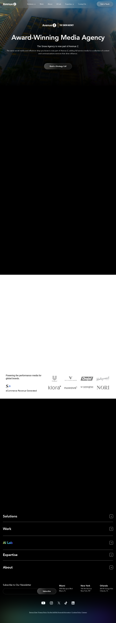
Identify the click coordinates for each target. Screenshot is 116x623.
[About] (58, 552)
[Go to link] (9, 4)
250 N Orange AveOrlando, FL (106, 577)
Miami (62, 573)
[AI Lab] (58, 530)
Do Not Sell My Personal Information (59, 600)
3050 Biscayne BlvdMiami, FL (66, 577)
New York (86, 573)
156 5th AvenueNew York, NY (86, 577)
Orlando (104, 573)
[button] (35, 4)
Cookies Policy (76, 600)
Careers (84, 600)
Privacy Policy (42, 600)
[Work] (58, 516)
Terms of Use (33, 600)
